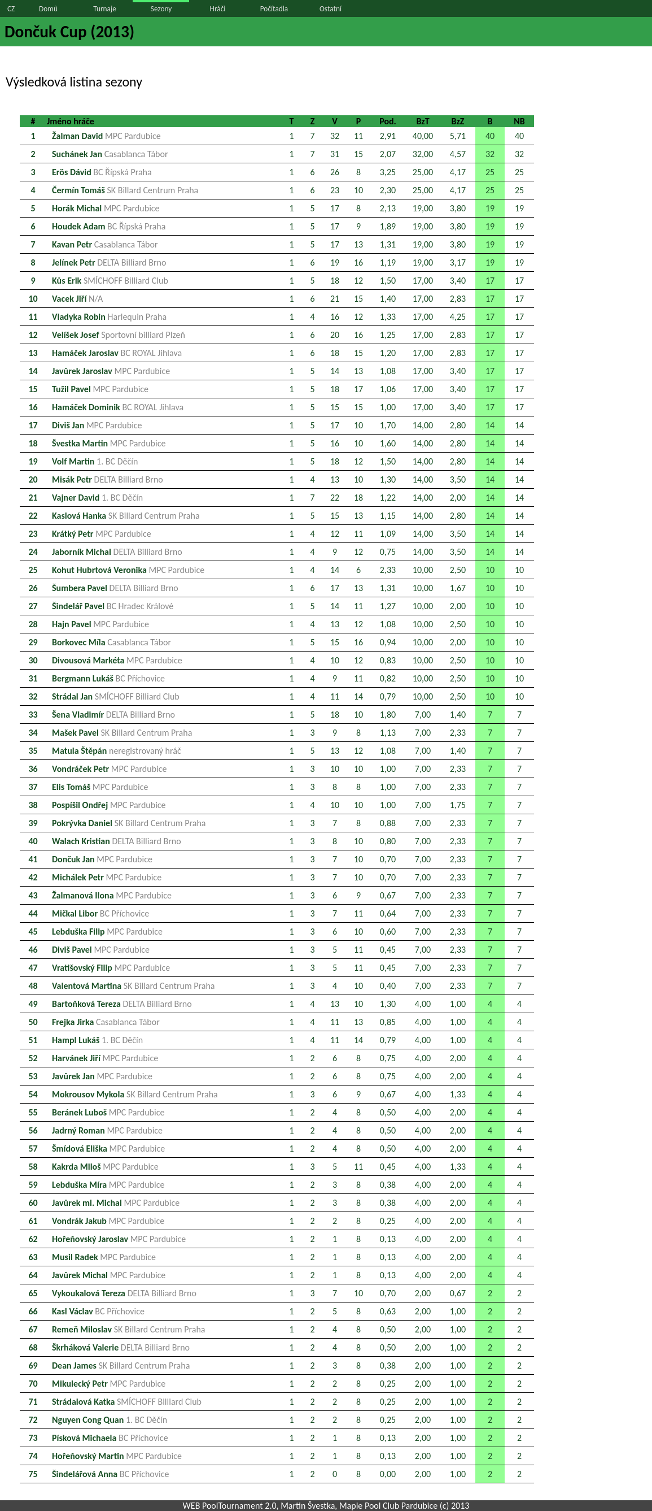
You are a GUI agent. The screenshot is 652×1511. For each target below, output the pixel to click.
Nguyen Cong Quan (109, 1419)
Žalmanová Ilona (112, 895)
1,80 (388, 714)
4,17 (458, 172)
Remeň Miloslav (128, 1329)
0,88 (388, 823)
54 (32, 1094)
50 (32, 1022)
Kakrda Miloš (105, 1166)
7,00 (423, 714)
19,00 (423, 208)
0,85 (388, 1022)
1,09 (388, 533)
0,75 (388, 551)
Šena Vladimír (113, 714)
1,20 (388, 353)
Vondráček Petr (109, 768)
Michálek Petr (106, 877)
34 (32, 732)
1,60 (388, 443)
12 (358, 280)
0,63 (388, 1311)
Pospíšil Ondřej (109, 805)
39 (32, 823)
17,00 (423, 280)
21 (334, 298)
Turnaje (104, 9)
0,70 (388, 859)
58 (32, 1166)
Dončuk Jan (102, 859)
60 (32, 1202)
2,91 (388, 136)
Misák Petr (107, 479)
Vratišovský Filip (111, 967)
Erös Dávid (102, 172)
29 (32, 642)
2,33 (388, 570)
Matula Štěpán (116, 750)
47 (32, 967)
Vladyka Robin (109, 316)
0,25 (388, 1220)
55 (32, 1112)
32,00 (423, 154)
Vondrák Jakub (108, 1220)
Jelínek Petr (109, 262)
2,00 (458, 497)
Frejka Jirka (106, 1022)
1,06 (388, 389)
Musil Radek (104, 1257)
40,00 (423, 136)
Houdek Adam (108, 226)
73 (32, 1437)
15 (358, 154)
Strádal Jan (116, 696)
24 (32, 551)
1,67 (458, 588)
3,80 (458, 208)
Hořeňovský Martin (117, 1456)
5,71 (458, 136)
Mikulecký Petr (108, 1383)
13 (358, 244)
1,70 (388, 425)
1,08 (388, 371)
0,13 (388, 1239)
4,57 (458, 154)
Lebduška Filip (107, 931)
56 (32, 1130)
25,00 (423, 172)
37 (32, 786)
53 (32, 1076)
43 (32, 895)
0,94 (388, 642)
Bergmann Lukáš (108, 678)
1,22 (388, 497)
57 (32, 1148)
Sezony (161, 9)
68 (32, 1347)
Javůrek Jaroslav (111, 371)
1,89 (388, 226)
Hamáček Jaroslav (117, 353)
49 (32, 1003)
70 (32, 1383)
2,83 (458, 298)
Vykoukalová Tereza (124, 1293)
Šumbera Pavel (115, 588)
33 (32, 714)
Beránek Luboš (108, 1112)
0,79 (388, 696)
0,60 (388, 931)
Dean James (121, 1365)
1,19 (388, 262)
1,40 (388, 298)
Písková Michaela (110, 1437)
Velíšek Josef (118, 334)
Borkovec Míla (111, 642)
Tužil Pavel (100, 389)
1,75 (458, 805)
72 (32, 1419)
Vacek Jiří (77, 298)
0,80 (388, 841)
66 (32, 1311)
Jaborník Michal (117, 551)
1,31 (388, 244)
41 (32, 859)
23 (334, 190)
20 (334, 334)
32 (334, 136)
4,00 (423, 1003)
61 (32, 1220)
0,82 (388, 678)
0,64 (388, 913)
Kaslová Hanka (126, 515)
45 (32, 931)
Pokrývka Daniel (128, 823)
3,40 (458, 280)
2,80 (458, 425)
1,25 (388, 334)
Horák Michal (106, 208)
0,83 (388, 660)
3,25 (388, 172)
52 (32, 1058)
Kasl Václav (98, 1311)
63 (32, 1257)
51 (32, 1040)
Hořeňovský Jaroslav (119, 1239)
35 (32, 750)
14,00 (423, 425)
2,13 (388, 208)
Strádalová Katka (127, 1401)
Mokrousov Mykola (135, 1094)
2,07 (388, 154)
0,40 (388, 985)
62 (32, 1239)
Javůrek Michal (108, 1275)
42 (32, 877)
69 (32, 1365)
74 (32, 1456)
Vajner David (97, 497)
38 (32, 805)
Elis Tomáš (100, 786)
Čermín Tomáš (125, 190)
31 (334, 154)
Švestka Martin (108, 443)
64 (32, 1275)
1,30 (388, 479)
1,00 (388, 407)
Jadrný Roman (107, 1130)
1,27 (388, 606)
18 (334, 280)
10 (358, 190)
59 (32, 1184)
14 (32, 371)
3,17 (458, 262)
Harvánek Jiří (105, 1058)
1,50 (388, 280)
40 (490, 136)
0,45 (388, 949)
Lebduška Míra (108, 1184)
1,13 (388, 732)
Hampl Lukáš (97, 1040)
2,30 (388, 190)
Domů (48, 9)
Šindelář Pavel (112, 606)
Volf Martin (95, 461)
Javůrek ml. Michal (116, 1202)
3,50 (458, 479)
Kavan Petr (105, 244)
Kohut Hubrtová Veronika (128, 570)
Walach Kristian (116, 841)
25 (490, 172)
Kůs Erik (110, 280)
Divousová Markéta (117, 660)
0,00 (388, 1474)
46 (32, 949)
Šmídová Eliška (108, 1148)
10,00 (423, 570)
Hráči (218, 9)
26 (334, 172)
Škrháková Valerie (121, 1347)
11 (358, 136)
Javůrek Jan (102, 1076)
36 (32, 768)
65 (32, 1293)
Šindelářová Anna (110, 1474)
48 (32, 985)
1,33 (388, 316)
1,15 (388, 515)
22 (334, 497)
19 (490, 208)
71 (32, 1401)
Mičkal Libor (100, 913)
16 (358, 262)
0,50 (388, 1112)
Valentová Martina (133, 985)
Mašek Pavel (122, 732)
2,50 (458, 570)
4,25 (458, 316)
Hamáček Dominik (117, 407)
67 (32, 1329)
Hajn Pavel (100, 624)
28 (32, 624)
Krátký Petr (101, 533)
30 (32, 660)
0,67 (388, 895)
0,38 (388, 1184)
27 (32, 606)
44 (32, 913)
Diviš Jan (97, 425)
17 (334, 208)
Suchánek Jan (110, 154)
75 (32, 1474)
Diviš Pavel (101, 949)
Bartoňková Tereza (122, 1003)
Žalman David (106, 136)
